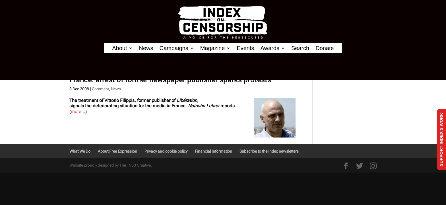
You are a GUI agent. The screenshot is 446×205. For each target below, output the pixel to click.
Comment (100, 89)
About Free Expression (117, 151)
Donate (324, 48)
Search (300, 48)
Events (245, 48)
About (119, 48)
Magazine (212, 48)
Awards (270, 48)
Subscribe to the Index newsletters (269, 151)
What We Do (79, 151)
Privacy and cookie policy (165, 151)
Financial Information (213, 151)
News (146, 48)
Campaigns (174, 48)
